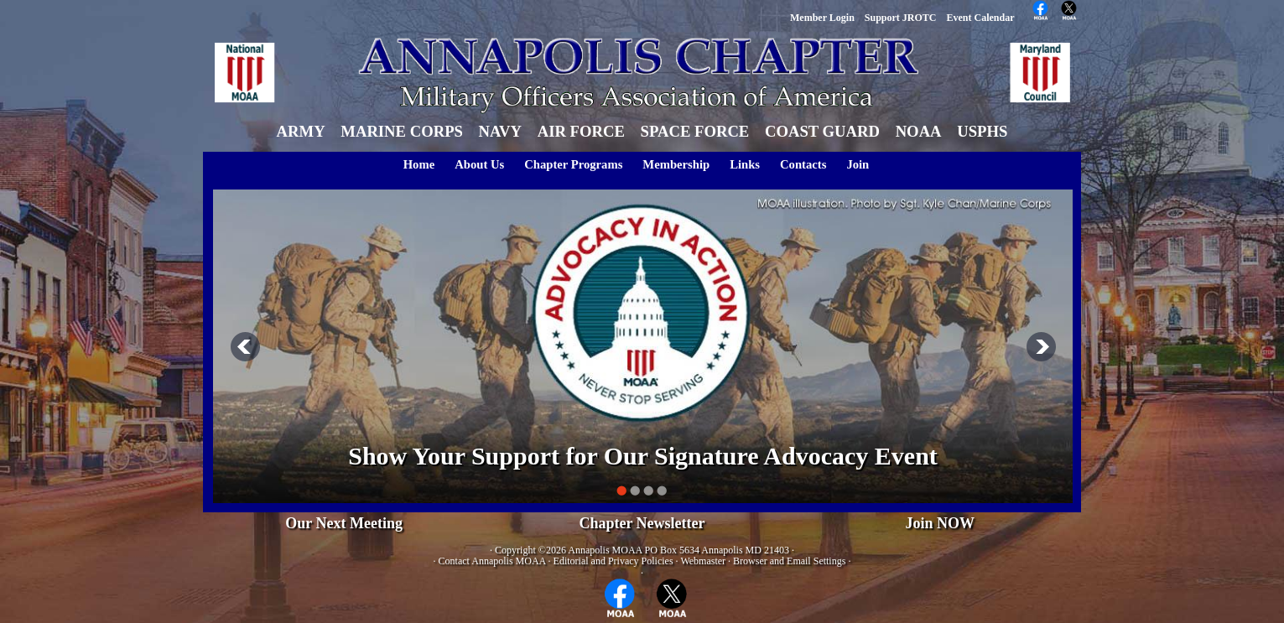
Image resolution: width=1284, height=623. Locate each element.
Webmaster (702, 561)
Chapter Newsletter (641, 523)
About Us (479, 164)
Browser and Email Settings (789, 561)
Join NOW (940, 523)
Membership (676, 164)
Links (745, 164)
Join (857, 164)
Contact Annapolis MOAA (492, 561)
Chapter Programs (573, 164)
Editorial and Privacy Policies (613, 561)
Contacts (803, 164)
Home (418, 164)
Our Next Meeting (344, 523)
